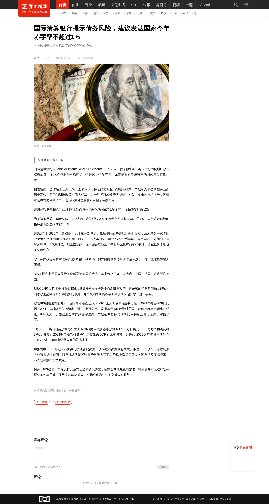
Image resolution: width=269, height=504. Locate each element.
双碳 (184, 13)
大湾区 (140, 13)
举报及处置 (225, 499)
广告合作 (179, 499)
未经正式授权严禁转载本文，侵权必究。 (58, 390)
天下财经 (42, 402)
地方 (127, 13)
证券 (84, 13)
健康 (116, 13)
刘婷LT (38, 57)
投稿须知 (202, 499)
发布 (163, 467)
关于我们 (157, 499)
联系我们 (168, 499)
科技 (62, 13)
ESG (174, 13)
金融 (73, 13)
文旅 (152, 13)
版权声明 (213, 499)
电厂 (195, 13)
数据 (162, 13)
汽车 (105, 13)
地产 (95, 13)
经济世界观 (62, 402)
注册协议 (190, 499)
